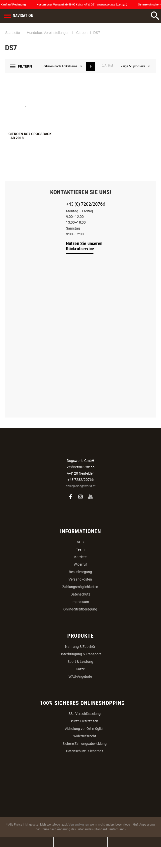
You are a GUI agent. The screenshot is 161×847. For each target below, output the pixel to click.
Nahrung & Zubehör (80, 647)
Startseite (12, 33)
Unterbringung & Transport (80, 654)
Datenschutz (80, 594)
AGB (80, 542)
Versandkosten (80, 579)
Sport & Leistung (80, 662)
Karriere (80, 557)
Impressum (80, 602)
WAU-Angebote (80, 676)
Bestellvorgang (80, 572)
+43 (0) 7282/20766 (85, 204)
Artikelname (70, 66)
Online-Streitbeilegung (80, 609)
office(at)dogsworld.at (80, 486)
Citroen (81, 33)
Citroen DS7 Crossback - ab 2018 (30, 136)
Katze (80, 669)
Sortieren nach (51, 66)
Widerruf (80, 564)
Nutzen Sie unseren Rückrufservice (84, 246)
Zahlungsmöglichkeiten (80, 587)
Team (80, 549)
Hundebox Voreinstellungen (48, 33)
